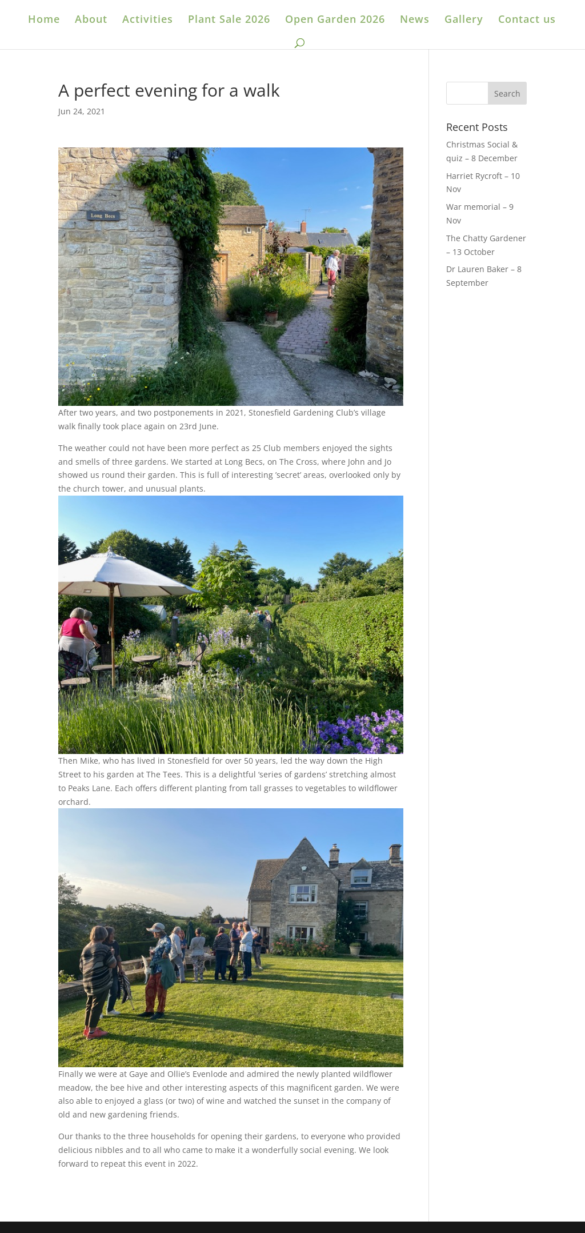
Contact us (527, 20)
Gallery (463, 20)
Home (44, 20)
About (91, 20)
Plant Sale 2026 (229, 20)
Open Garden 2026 (335, 20)
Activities (147, 20)
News (415, 20)
